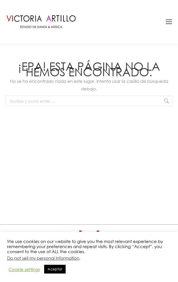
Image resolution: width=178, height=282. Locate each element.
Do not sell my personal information (43, 258)
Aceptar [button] (55, 269)
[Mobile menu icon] (169, 21)
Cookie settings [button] (24, 269)
